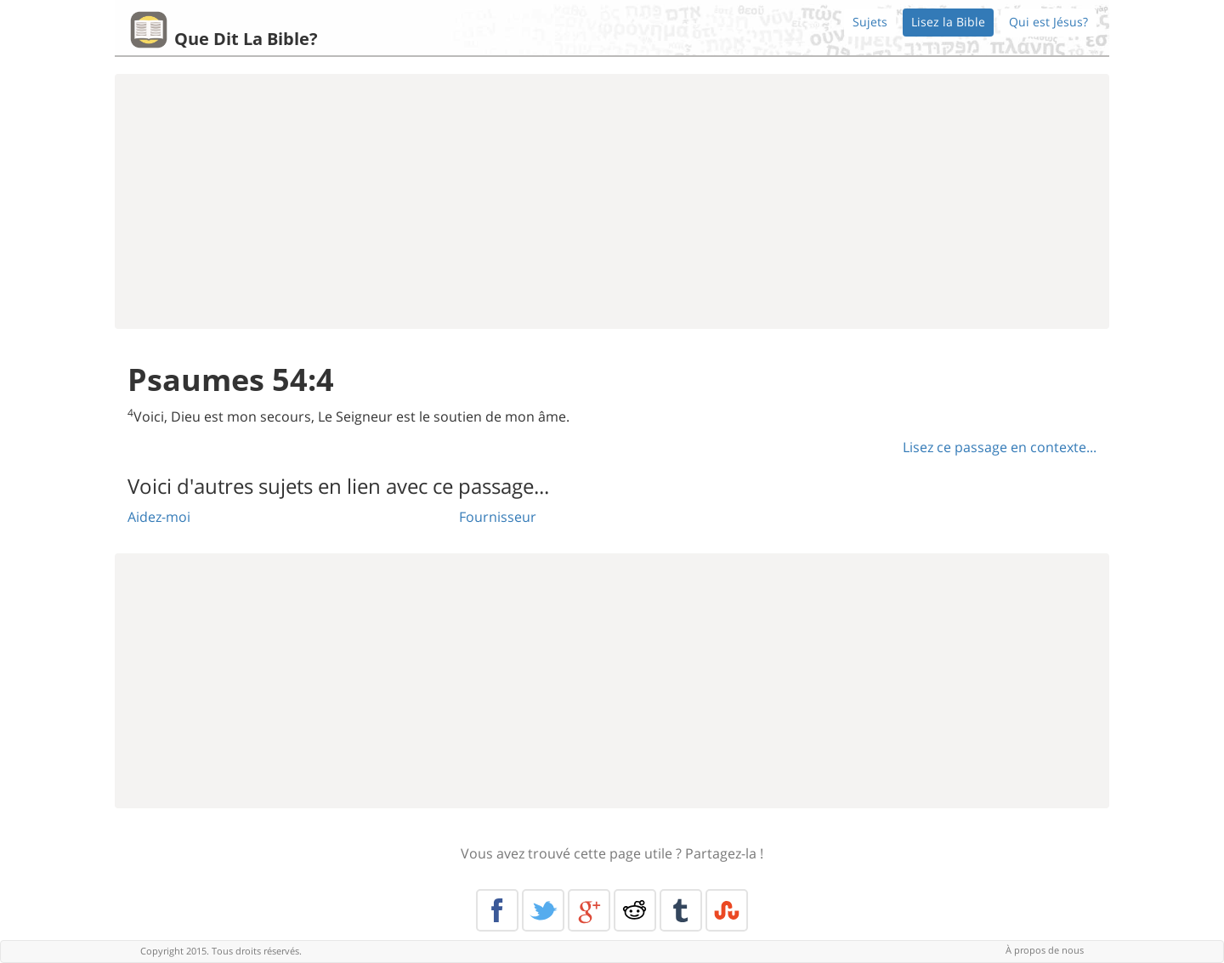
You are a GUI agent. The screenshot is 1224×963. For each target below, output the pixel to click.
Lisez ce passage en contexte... (999, 447)
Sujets (870, 22)
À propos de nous (1045, 949)
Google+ (589, 910)
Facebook (497, 910)
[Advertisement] (612, 201)
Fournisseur (497, 516)
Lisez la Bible (948, 22)
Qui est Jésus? (1048, 22)
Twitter (543, 910)
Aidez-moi (159, 516)
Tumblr (681, 910)
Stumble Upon (727, 910)
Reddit (635, 910)
